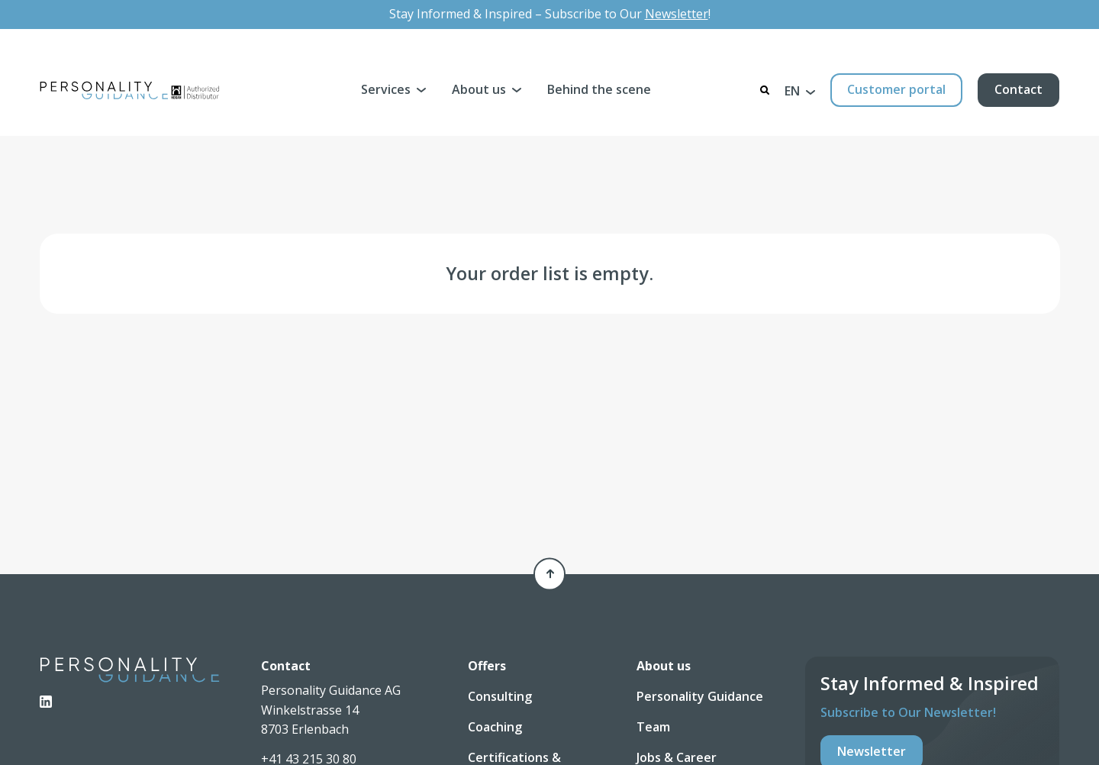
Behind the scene (599, 89)
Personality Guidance (700, 696)
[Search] (764, 90)
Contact (1018, 89)
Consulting (500, 696)
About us (479, 89)
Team (653, 726)
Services (386, 89)
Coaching (495, 726)
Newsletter (676, 13)
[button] (800, 90)
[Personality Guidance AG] (130, 90)
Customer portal (896, 89)
